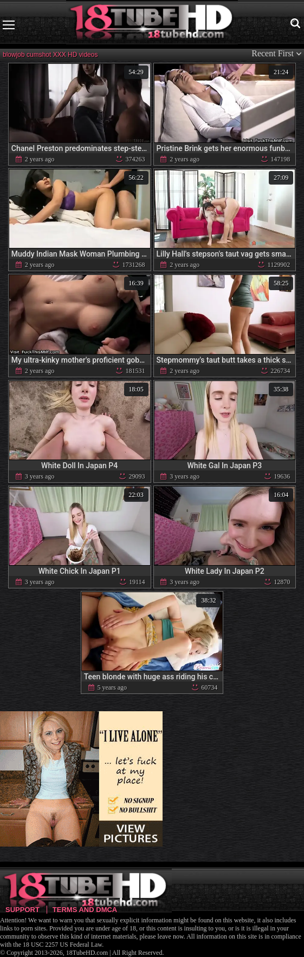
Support (22, 910)
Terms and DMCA (85, 910)
